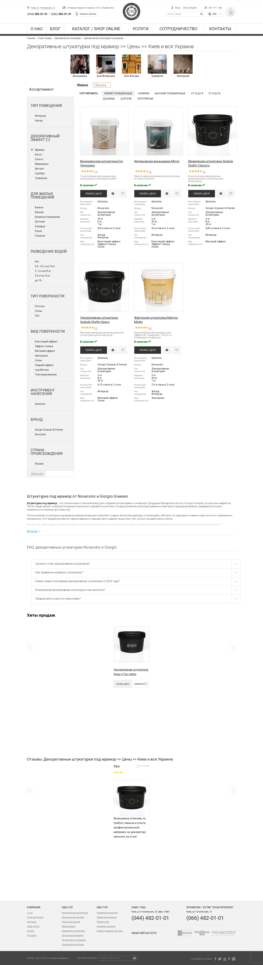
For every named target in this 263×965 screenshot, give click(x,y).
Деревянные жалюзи (107, 913)
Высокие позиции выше (170, 93)
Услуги (141, 28)
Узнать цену (39, 684)
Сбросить (100, 85)
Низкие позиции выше (118, 93)
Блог (55, 28)
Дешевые (109, 98)
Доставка (32, 935)
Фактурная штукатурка (73, 944)
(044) (37, 14)
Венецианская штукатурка (75, 913)
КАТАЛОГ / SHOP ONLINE (96, 28)
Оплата (30, 931)
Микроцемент (68, 926)
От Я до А (215, 93)
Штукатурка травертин (73, 935)
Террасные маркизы (107, 917)
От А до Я (197, 93)
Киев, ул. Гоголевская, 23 (43, 8)
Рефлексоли (103, 922)
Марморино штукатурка (73, 931)
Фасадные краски (71, 922)
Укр (210, 8)
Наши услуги (33, 926)
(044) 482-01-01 (150, 918)
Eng (220, 8)
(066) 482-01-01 (205, 918)
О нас (37, 28)
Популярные (145, 98)
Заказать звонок (88, 14)
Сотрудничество (178, 28)
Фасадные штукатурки (73, 917)
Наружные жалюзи (106, 926)
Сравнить (55, 684)
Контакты (220, 28)
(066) (61, 14)
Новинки (143, 93)
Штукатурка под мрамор (74, 940)
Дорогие (126, 98)
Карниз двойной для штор (110, 931)
